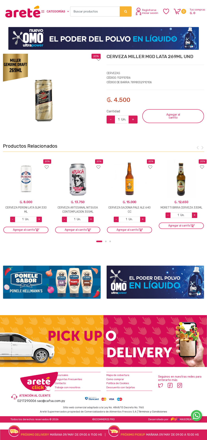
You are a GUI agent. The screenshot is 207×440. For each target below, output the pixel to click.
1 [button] (99, 241)
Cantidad (113, 111)
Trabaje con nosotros (67, 387)
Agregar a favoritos (52, 56)
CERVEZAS (113, 73)
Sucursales (61, 375)
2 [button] (106, 241)
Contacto (60, 383)
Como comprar (115, 379)
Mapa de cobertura (117, 375)
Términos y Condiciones (152, 411)
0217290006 (26, 401)
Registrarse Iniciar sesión (147, 11)
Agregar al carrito (173, 116)
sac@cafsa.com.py (51, 401)
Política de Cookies (117, 383)
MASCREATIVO (184, 419)
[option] (43, 94)
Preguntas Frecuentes (68, 379)
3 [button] (110, 241)
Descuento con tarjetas (120, 387)
